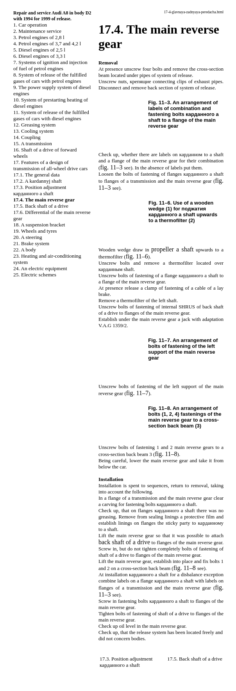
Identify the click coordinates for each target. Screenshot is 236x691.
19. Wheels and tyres (35, 231)
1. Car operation (30, 25)
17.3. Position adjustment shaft (39, 190)
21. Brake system (31, 243)
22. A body (24, 250)
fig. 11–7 (137, 393)
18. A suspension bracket (39, 225)
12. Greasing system (34, 125)
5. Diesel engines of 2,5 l (39, 50)
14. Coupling (27, 137)
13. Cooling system (33, 131)
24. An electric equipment (40, 268)
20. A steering (27, 237)
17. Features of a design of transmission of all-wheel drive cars (50, 165)
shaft (172, 249)
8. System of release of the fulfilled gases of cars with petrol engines (50, 78)
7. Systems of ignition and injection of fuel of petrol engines (50, 65)
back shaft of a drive (124, 542)
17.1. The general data (36, 175)
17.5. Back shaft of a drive (40, 206)
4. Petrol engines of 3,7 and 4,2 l (47, 43)
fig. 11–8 (166, 454)
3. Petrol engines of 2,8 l (38, 37)
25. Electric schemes (34, 275)
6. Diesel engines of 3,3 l (39, 56)
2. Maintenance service (37, 31)
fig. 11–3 (111, 167)
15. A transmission (32, 143)
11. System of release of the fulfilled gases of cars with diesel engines (51, 115)
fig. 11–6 (137, 256)
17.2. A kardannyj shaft (37, 181)
